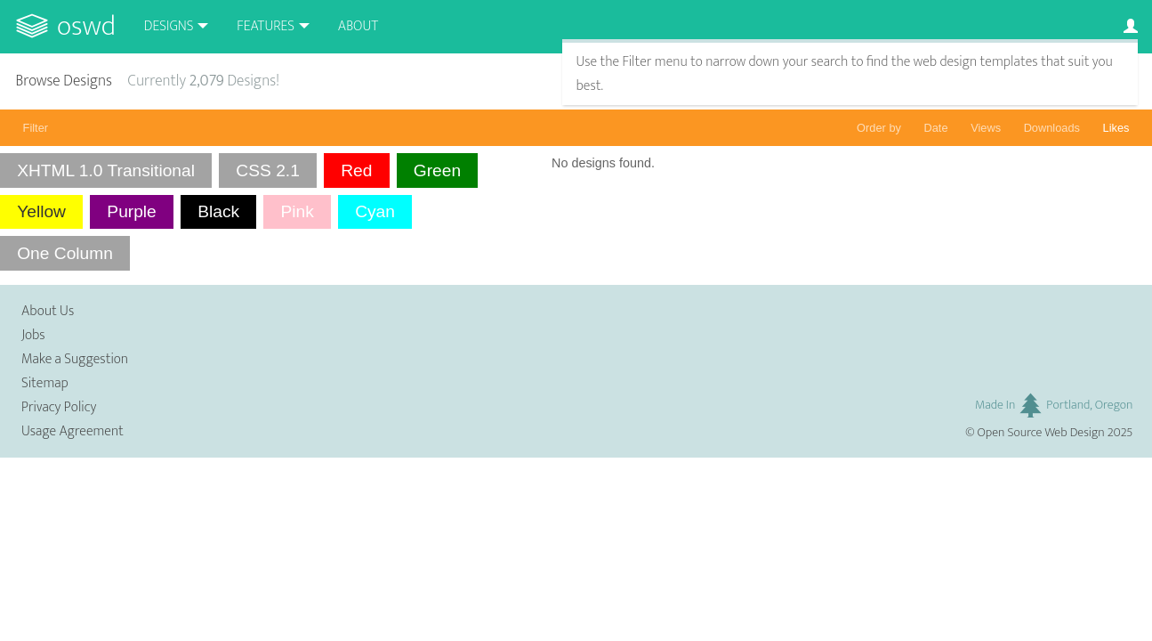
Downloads (1052, 127)
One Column (65, 253)
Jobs (33, 335)
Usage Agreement (72, 431)
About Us (47, 311)
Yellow (41, 211)
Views (986, 127)
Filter (35, 127)
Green (437, 170)
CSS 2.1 (267, 170)
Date (936, 127)
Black (218, 211)
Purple (131, 211)
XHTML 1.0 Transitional (106, 170)
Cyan (375, 211)
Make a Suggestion (74, 359)
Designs (169, 26)
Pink (296, 211)
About (358, 26)
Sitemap (44, 383)
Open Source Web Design (1041, 432)
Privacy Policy (58, 407)
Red (356, 170)
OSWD (86, 26)
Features (265, 26)
